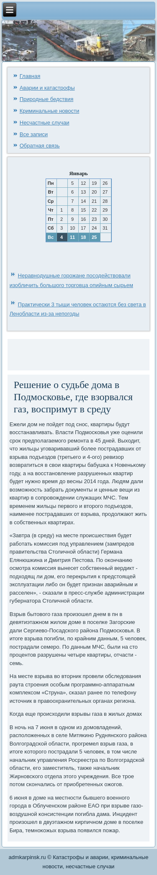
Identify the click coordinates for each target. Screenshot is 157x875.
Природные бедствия (46, 99)
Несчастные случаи (44, 122)
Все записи (34, 134)
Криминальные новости (50, 111)
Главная (30, 76)
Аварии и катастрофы (47, 88)
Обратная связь (40, 145)
